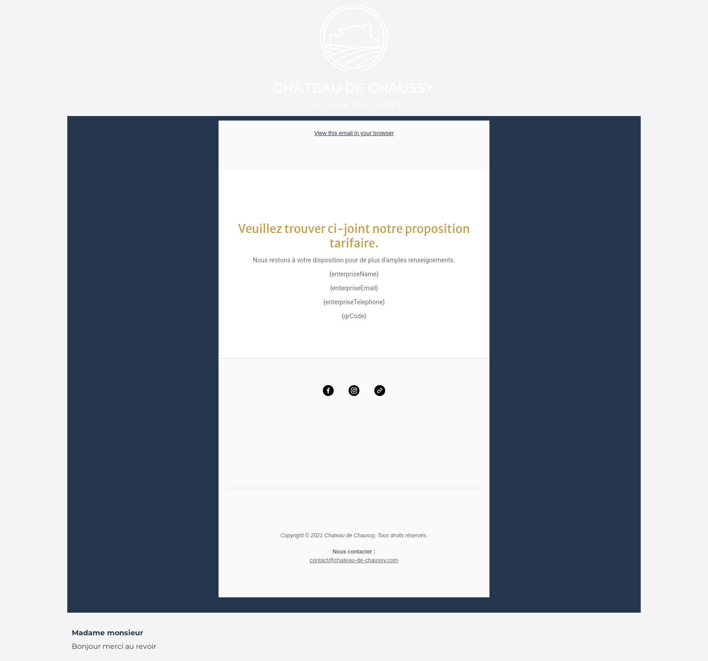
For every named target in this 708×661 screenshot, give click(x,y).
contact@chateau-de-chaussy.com (354, 559)
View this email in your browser (354, 133)
